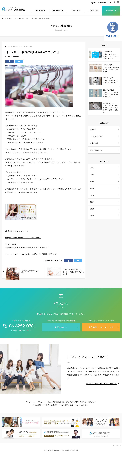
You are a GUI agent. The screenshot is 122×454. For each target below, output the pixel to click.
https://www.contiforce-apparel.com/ (23, 238)
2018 (92, 209)
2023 (92, 188)
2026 (92, 168)
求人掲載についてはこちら (101, 327)
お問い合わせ (61, 327)
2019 (92, 202)
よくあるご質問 (93, 10)
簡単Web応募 (111, 11)
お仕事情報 (94, 143)
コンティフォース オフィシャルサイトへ (101, 384)
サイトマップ (117, 446)
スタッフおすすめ (96, 150)
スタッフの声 (75, 10)
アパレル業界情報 (23, 18)
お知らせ (93, 129)
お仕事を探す (40, 10)
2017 (92, 216)
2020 (92, 195)
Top (3, 18)
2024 (92, 181)
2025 (92, 175)
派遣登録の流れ (58, 10)
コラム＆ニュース (11, 18)
